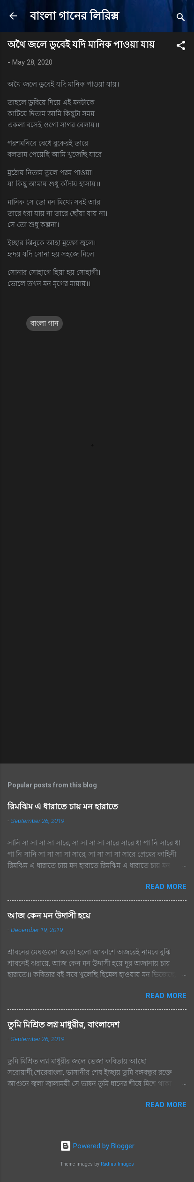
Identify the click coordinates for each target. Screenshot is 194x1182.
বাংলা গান (44, 323)
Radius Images (117, 1164)
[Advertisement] (97, 652)
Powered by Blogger (97, 1146)
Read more (166, 886)
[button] (181, 47)
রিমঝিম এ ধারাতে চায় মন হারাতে (62, 806)
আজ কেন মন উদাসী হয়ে (48, 915)
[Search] (181, 19)
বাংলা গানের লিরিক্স (74, 15)
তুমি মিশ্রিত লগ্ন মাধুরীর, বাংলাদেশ (63, 1024)
